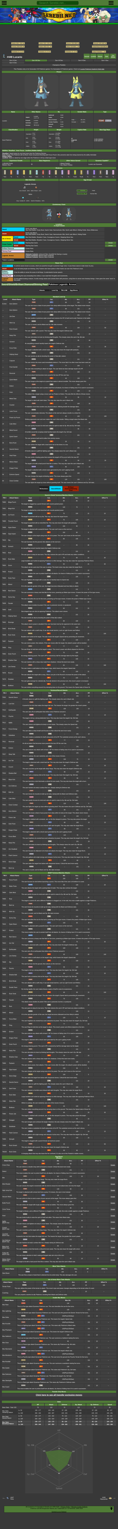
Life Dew (12, 316)
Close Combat (13, 481)
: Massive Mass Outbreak (40, 255)
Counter (11, 405)
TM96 (4, 1139)
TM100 (4, 1152)
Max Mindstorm (7, 1355)
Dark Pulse (12, 824)
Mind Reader (6, 1184)
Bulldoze (11, 685)
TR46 (4, 786)
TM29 (4, 968)
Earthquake (12, 710)
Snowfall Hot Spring (55, 254)
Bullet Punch (6, 1203)
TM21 (4, 553)
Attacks (100, 56)
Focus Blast (12, 836)
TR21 (4, 741)
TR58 (4, 824)
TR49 (4, 798)
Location (93, 56)
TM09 (4, 534)
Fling (9, 647)
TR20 (4, 735)
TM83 (4, 1107)
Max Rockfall (6, 1361)
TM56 (4, 1025)
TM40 (4, 609)
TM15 (4, 540)
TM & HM (64, 290)
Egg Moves (113, 56)
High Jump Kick (7, 1190)
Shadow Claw (12, 660)
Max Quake (5, 1368)
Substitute (12, 735)
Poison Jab (12, 817)
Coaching (5, 1293)
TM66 (4, 1063)
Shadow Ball (12, 773)
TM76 (4, 673)
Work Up (12, 323)
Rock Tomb (11, 635)
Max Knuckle (6, 1323)
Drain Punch (12, 654)
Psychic (11, 716)
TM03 (4, 886)
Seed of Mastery (36, 200)
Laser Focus (13, 411)
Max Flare (5, 1304)
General (86, 56)
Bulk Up (11, 792)
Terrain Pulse (6, 1286)
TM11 (4, 918)
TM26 (4, 578)
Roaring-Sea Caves (32, 243)
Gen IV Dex (13, 62)
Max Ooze (5, 1342)
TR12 (4, 722)
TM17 (4, 930)
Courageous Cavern (53, 237)
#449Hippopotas (104, 1498)
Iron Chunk (23, 189)
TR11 (4, 716)
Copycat (12, 360)
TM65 (4, 660)
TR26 (4, 748)
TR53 (4, 805)
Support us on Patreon (59, 1511)
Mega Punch (12, 502)
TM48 (4, 635)
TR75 (4, 861)
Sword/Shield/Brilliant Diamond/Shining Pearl (24, 284)
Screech (12, 341)
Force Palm (13, 348)
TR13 (4, 729)
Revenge (11, 622)
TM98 (4, 1145)
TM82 (4, 1101)
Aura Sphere (13, 304)
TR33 (4, 773)
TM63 (4, 654)
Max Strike (5, 1317)
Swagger (12, 1120)
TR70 (4, 855)
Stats (106, 56)
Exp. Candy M (21, 200)
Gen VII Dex (59, 60)
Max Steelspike (7, 1380)
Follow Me (5, 1253)
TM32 (4, 987)
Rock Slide (11, 559)
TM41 (4, 616)
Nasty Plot (12, 335)
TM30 (4, 974)
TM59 (4, 647)
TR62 (4, 830)
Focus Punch (13, 880)
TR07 (4, 703)
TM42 (4, 622)
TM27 (4, 956)
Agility (10, 722)
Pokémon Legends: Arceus (62, 284)
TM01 (4, 508)
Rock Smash (13, 329)
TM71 (4, 1076)
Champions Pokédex (59, 65)
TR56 (4, 811)
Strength (11, 1139)
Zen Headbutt (13, 849)
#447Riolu (12, 1498)
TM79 (4, 679)
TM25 (4, 571)
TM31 (4, 584)
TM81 (4, 685)
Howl (3, 1215)
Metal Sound (13, 430)
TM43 (4, 628)
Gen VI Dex (82, 60)
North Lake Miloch (31, 228)
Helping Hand (13, 354)
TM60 (4, 1044)
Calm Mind (12, 424)
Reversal (12, 373)
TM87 (4, 1120)
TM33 (4, 590)
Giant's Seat (48, 230)
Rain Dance (12, 590)
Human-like (93, 193)
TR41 (4, 779)
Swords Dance (14, 449)
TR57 (4, 817)
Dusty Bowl (40, 230)
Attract (10, 584)
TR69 (4, 849)
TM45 (4, 1012)
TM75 (4, 666)
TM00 (4, 502)
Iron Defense (13, 786)
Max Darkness (6, 1374)
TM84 (4, 1114)
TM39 (4, 603)
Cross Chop (6, 1165)
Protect (10, 571)
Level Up (55, 290)
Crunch (11, 767)
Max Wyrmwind (7, 1349)
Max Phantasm (7, 1330)
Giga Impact (12, 534)
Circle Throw (6, 1209)
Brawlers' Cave (41, 237)
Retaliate (11, 679)
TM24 (4, 565)
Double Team (13, 987)
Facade (10, 603)
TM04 (4, 515)
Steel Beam (6, 1273)
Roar (10, 899)
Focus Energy (13, 729)
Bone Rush (12, 443)
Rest (9, 553)
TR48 (4, 792)
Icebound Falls (43, 254)
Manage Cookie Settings (79, 1507)
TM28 (4, 962)
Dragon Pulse (13, 468)
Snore (10, 565)
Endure (11, 748)
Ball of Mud (34, 189)
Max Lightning (6, 1311)
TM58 (4, 1031)
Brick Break (11, 628)
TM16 (4, 546)
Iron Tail (11, 760)
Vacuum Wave (6, 1196)
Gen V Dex (104, 60)
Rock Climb (12, 1152)
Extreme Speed (14, 474)
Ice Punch (11, 515)
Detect (11, 386)
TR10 (4, 710)
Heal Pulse (12, 455)
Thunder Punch (13, 521)
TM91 (4, 1133)
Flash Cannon (13, 855)
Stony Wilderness (92, 230)
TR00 (4, 697)
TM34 (4, 597)
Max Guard (5, 1387)
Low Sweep (11, 666)
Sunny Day (11, 597)
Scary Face (11, 578)
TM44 (4, 1006)
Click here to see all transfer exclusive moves (59, 1395)
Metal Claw (12, 398)
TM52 (4, 1019)
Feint (10, 392)
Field (93, 190)
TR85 (4, 868)
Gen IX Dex (13, 60)
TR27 (4, 754)
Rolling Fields (82, 230)
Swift (9, 609)
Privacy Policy (65, 1507)
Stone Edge (12, 861)
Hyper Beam (12, 527)
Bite (3, 1177)
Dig (9, 540)
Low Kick (11, 703)
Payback (11, 641)
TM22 (4, 559)
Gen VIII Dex (36, 60)
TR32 (4, 767)
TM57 (4, 641)
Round (10, 673)
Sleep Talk (12, 754)
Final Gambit (13, 367)
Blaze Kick (12, 779)
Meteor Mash (13, 462)
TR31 (4, 760)
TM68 (4, 1069)
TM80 (4, 1095)
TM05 (4, 521)
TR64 (4, 836)
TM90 (4, 1126)
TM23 (4, 943)
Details (110, 243)
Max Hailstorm (6, 1336)
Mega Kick (11, 508)
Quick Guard (13, 436)
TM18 (4, 937)
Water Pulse (13, 886)
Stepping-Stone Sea (66, 237)
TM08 (4, 527)
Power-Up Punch (14, 417)
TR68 (4, 843)
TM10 (4, 911)
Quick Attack (13, 379)
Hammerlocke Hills (59, 230)
